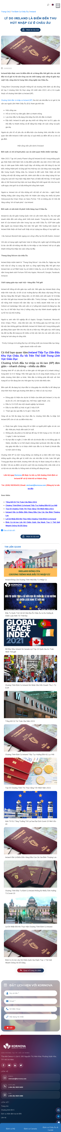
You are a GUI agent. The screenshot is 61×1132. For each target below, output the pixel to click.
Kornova (18, 475)
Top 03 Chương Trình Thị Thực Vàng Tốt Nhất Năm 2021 (28, 788)
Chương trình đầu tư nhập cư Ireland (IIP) (16, 100)
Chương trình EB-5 (7, 1110)
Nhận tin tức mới (30, 30)
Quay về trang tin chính (30, 970)
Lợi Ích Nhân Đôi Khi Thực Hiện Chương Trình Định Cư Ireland (31, 519)
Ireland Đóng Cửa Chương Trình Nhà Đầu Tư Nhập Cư (26, 580)
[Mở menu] (58, 5)
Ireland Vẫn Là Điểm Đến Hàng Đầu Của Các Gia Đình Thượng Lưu (30, 857)
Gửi (9, 1028)
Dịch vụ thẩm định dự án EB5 (11, 1114)
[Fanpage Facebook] (58, 1116)
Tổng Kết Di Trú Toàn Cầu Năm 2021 (20, 721)
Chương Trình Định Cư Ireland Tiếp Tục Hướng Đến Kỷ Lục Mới (31, 505)
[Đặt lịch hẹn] (58, 1110)
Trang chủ (5, 11)
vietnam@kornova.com (36, 485)
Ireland (33, 11)
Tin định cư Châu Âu (20, 11)
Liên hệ (3, 1118)
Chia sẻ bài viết (8, 530)
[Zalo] (58, 1122)
